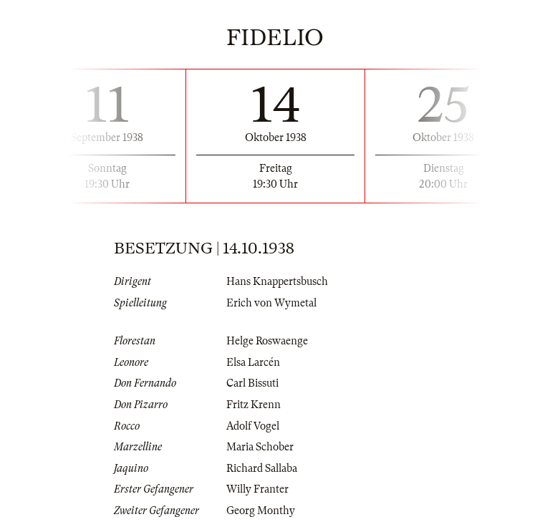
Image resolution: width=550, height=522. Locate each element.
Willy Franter (257, 489)
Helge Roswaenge (267, 341)
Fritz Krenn (253, 404)
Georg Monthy (260, 510)
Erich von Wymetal (271, 303)
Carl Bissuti (252, 383)
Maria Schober (260, 447)
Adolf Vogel (252, 426)
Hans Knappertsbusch (277, 281)
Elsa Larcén (253, 362)
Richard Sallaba (261, 468)
